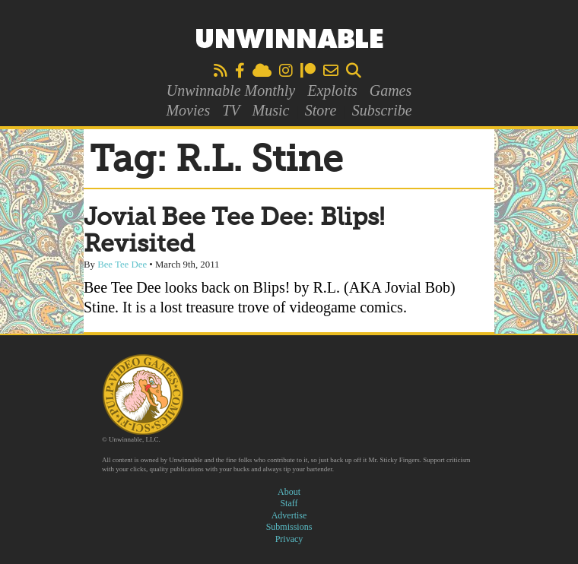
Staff (288, 503)
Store (320, 110)
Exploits (332, 90)
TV (231, 110)
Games (391, 90)
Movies (188, 110)
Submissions (289, 526)
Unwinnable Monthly (231, 90)
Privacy (289, 539)
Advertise (289, 515)
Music (271, 110)
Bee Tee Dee (122, 264)
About (289, 491)
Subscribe (382, 110)
